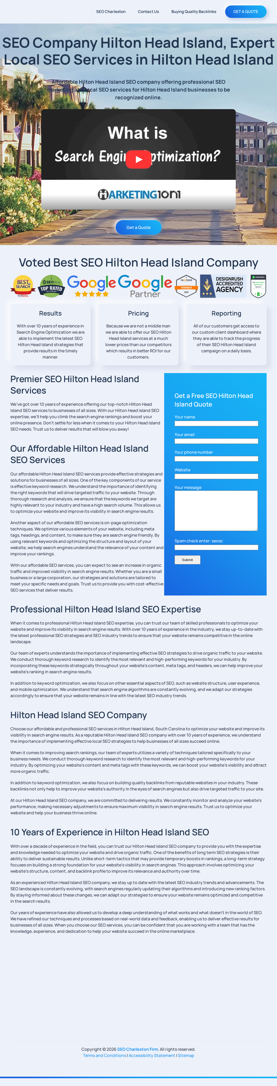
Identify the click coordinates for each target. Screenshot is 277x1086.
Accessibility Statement (152, 1063)
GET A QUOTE (245, 11)
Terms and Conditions (104, 1063)
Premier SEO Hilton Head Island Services (74, 384)
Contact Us (148, 11)
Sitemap (186, 1063)
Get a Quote (139, 227)
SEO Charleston (111, 11)
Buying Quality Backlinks (193, 11)
